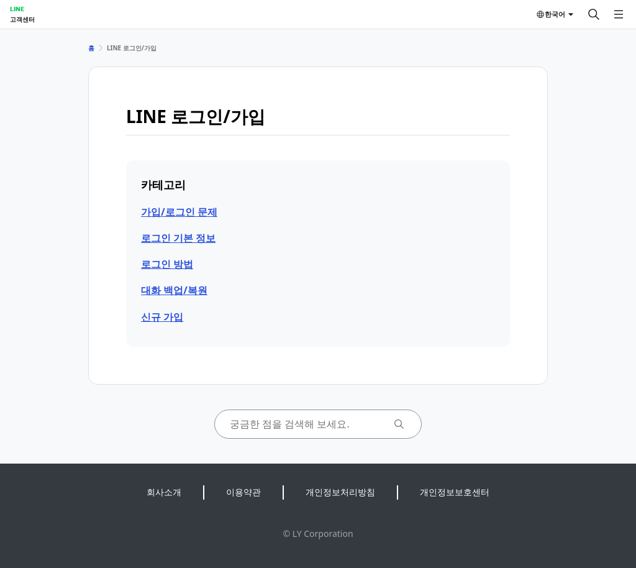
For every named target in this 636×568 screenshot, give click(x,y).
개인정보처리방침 (340, 492)
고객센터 (22, 19)
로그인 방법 (167, 264)
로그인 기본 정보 (178, 238)
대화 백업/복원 (174, 290)
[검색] (593, 14)
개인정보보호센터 (454, 492)
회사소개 (164, 492)
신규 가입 (162, 317)
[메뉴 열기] (618, 14)
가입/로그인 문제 (179, 212)
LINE (17, 8)
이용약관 (243, 492)
